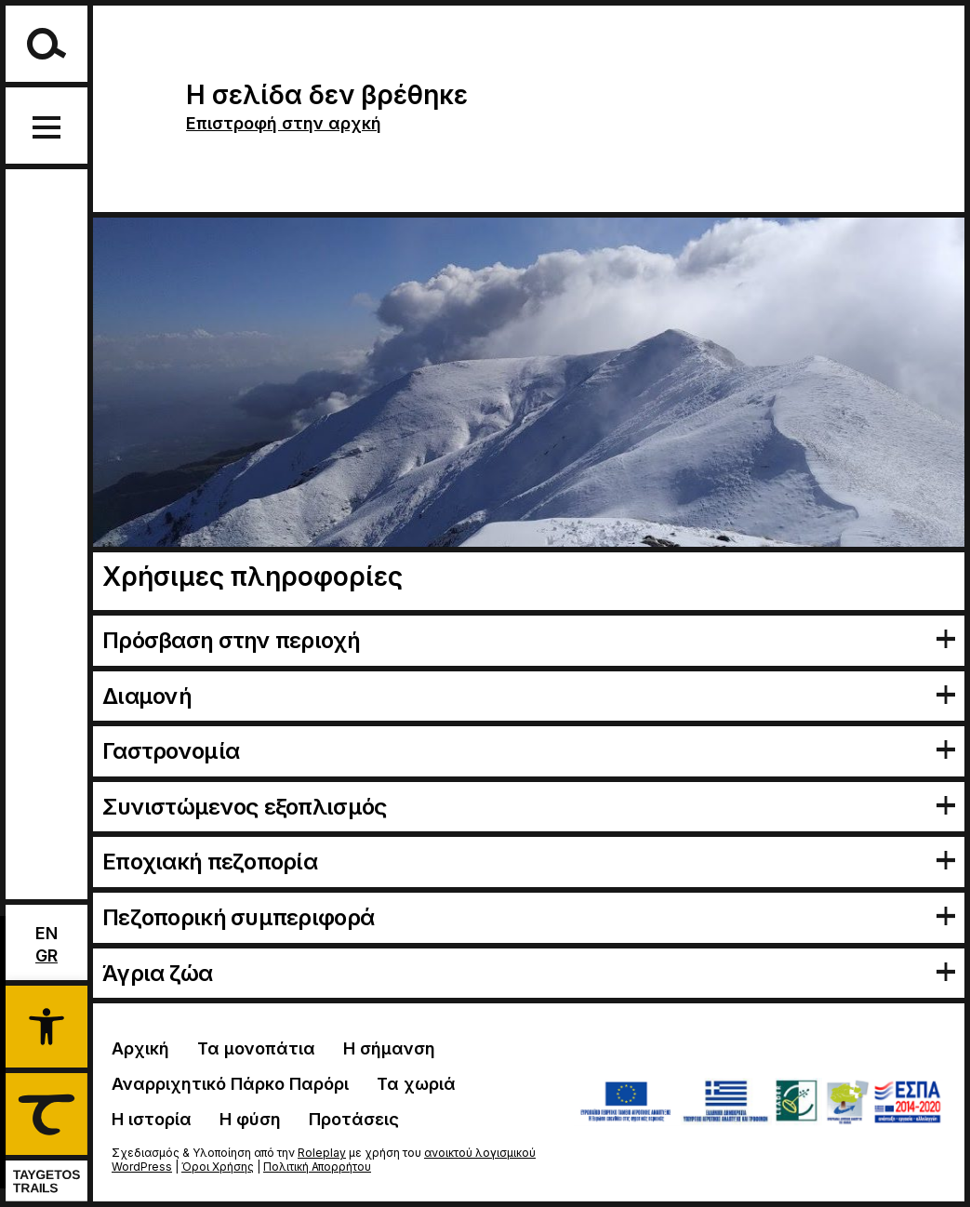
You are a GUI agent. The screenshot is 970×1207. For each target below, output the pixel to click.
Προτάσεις (354, 1119)
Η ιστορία (152, 1119)
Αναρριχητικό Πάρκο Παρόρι (230, 1084)
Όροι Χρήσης (217, 1167)
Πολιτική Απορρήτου (317, 1167)
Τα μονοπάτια (256, 1048)
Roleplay (322, 1153)
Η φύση (250, 1119)
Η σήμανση (389, 1048)
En (46, 933)
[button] (46, 1024)
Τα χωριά (416, 1084)
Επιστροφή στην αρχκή (283, 123)
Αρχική (140, 1048)
